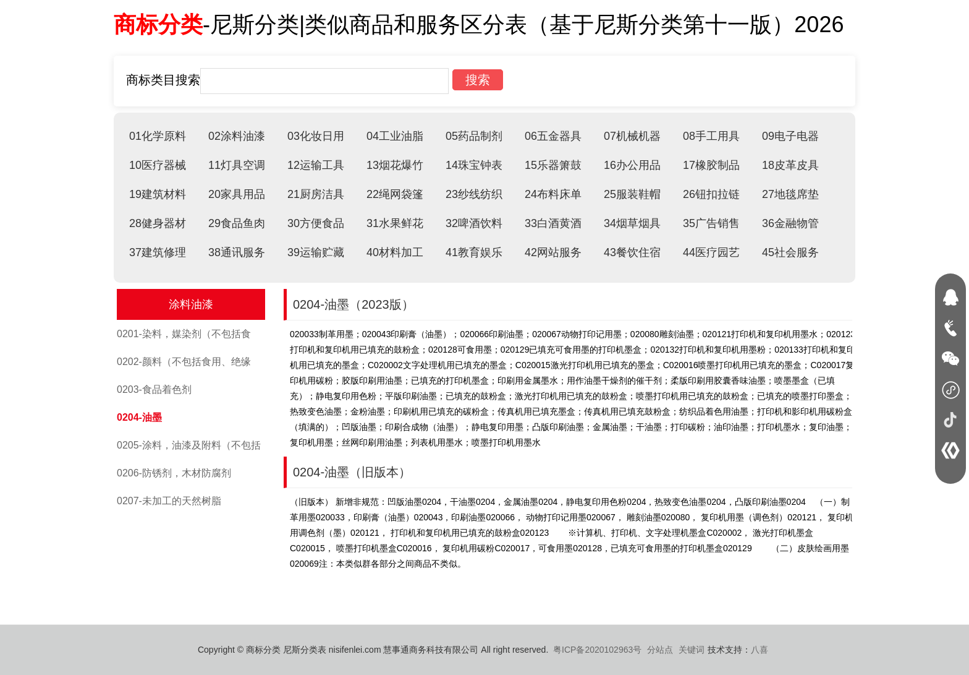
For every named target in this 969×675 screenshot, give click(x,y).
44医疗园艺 (711, 252)
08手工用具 (711, 136)
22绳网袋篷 (394, 194)
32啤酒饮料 (474, 223)
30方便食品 (315, 223)
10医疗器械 (157, 165)
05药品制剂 (474, 136)
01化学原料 (157, 136)
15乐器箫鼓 (553, 165)
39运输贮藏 (315, 252)
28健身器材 (157, 223)
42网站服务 (553, 252)
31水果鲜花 (394, 223)
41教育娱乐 (474, 252)
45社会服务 (790, 252)
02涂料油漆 (236, 136)
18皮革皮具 (790, 165)
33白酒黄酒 (553, 223)
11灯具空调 (236, 165)
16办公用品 (632, 165)
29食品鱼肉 (236, 223)
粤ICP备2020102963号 (597, 650)
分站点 (660, 650)
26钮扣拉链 (711, 194)
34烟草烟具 (632, 223)
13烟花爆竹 (394, 165)
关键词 (692, 650)
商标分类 (158, 24)
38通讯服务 (236, 252)
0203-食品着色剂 (154, 389)
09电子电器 (790, 136)
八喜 (759, 650)
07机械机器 (632, 136)
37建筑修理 (157, 252)
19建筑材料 (157, 194)
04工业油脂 (394, 136)
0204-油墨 (139, 417)
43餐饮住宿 (632, 252)
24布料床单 (553, 194)
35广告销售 (711, 223)
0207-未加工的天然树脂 (169, 501)
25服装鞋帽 (632, 194)
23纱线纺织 (474, 194)
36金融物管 (790, 223)
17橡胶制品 (711, 165)
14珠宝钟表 (474, 165)
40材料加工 (394, 252)
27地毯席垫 (790, 194)
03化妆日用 (315, 136)
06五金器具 (553, 136)
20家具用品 (236, 194)
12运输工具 (315, 165)
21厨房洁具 (315, 194)
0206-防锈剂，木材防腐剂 (174, 473)
